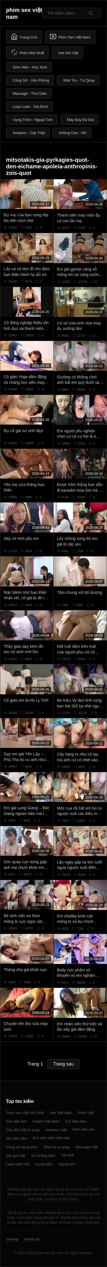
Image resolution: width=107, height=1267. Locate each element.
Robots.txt (31, 1239)
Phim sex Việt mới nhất (25, 1113)
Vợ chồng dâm (43, 1155)
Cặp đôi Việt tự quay (23, 1130)
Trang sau (63, 1064)
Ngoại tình (66, 1164)
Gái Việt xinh (16, 1121)
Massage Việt (87, 1147)
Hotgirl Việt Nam (46, 1121)
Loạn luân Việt (17, 1164)
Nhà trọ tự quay (57, 1147)
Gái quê (67, 1155)
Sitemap (12, 1239)
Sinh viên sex (83, 1129)
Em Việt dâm (75, 1121)
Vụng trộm (44, 1164)
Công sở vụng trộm (22, 1147)
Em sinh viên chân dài (51, 1138)
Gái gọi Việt (15, 1155)
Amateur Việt (56, 1130)
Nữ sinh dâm (16, 1138)
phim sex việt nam (24, 13)
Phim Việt (86, 1113)
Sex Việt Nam (61, 1113)
